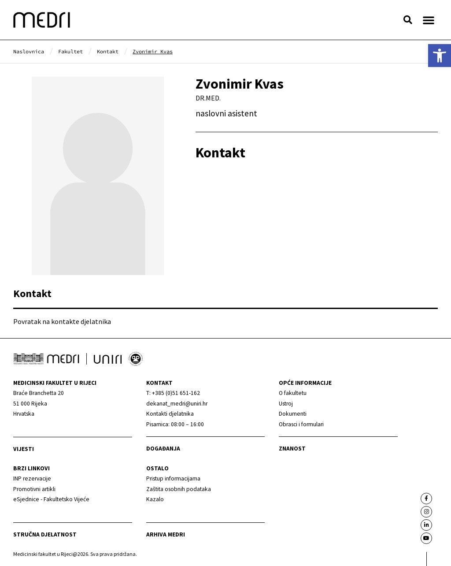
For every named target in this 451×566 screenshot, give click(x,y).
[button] (407, 19)
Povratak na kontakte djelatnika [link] (62, 321)
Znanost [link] (292, 448)
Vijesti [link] (23, 449)
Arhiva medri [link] (165, 534)
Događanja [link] (163, 448)
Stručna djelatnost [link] (45, 534)
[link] (439, 55)
